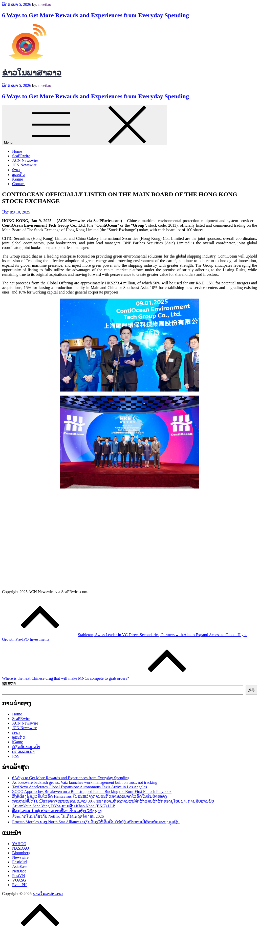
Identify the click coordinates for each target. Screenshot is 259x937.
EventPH (19, 885)
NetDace (19, 871)
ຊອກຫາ (9, 683)
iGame (17, 179)
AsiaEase (19, 866)
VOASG (19, 880)
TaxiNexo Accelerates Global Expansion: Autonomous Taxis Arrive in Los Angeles (79, 787)
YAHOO (19, 844)
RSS (15, 756)
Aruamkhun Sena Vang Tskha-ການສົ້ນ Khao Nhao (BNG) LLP (63, 806)
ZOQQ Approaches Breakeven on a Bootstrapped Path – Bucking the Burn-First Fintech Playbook (91, 791)
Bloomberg (21, 853)
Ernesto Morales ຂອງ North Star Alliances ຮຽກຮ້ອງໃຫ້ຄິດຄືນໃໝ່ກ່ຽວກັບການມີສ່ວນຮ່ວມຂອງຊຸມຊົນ (96, 822)
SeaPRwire (21, 156)
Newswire (20, 857)
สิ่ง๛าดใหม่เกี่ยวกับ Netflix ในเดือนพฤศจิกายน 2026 (58, 816)
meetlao (44, 4)
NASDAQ (20, 848)
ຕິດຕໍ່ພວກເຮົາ (23, 751)
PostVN (18, 875)
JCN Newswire (24, 165)
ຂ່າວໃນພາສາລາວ (31, 72)
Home (17, 151)
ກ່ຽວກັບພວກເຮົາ (26, 747)
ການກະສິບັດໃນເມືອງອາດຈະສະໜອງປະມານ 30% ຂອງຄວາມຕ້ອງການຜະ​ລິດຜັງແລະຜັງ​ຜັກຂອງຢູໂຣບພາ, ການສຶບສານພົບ (113, 801)
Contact (18, 184)
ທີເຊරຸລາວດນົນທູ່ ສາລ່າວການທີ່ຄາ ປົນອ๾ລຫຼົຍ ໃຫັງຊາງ (57, 811)
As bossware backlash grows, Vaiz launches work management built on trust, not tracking (84, 782)
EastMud (19, 862)
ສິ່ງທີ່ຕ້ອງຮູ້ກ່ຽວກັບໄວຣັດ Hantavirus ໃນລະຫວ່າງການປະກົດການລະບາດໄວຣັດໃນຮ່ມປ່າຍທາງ (89, 796)
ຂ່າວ (16, 170)
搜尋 (251, 690)
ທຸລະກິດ (18, 174)
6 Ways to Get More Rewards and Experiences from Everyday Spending (95, 15)
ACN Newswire (25, 160)
